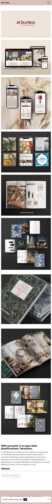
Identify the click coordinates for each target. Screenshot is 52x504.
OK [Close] (25, 499)
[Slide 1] (19, 212)
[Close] (48, 499)
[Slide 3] (23, 212)
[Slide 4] (25, 212)
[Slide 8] (32, 212)
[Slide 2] (21, 212)
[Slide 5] (27, 212)
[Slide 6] (28, 212)
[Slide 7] (30, 212)
